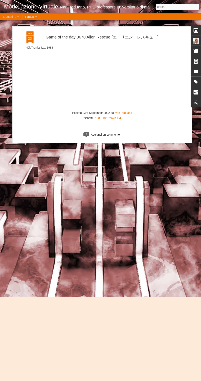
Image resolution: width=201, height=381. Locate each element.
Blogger (146, 379)
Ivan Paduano (123, 46)
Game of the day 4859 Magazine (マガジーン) (95, 331)
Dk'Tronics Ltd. (112, 51)
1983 (98, 51)
